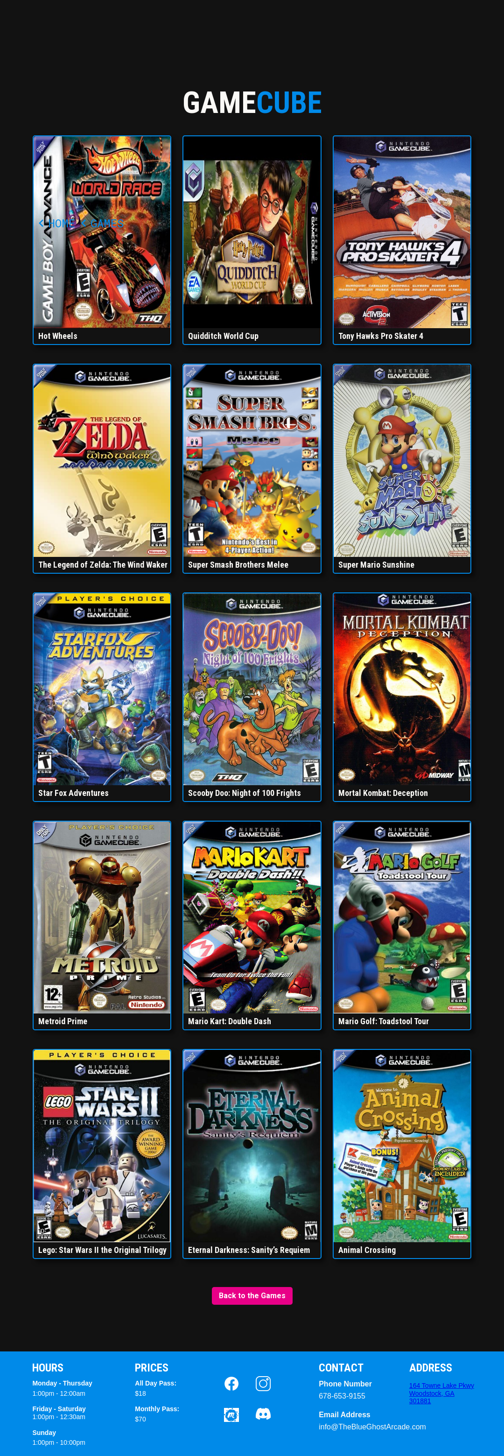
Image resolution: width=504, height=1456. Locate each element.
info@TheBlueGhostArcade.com (347, 1427)
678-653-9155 (342, 1396)
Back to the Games (252, 1295)
